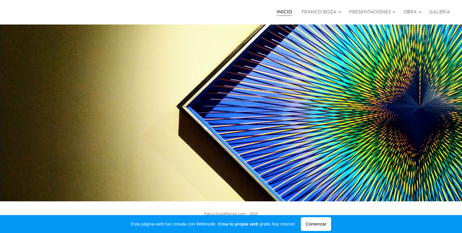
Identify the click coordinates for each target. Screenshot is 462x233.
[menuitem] (289, 12)
